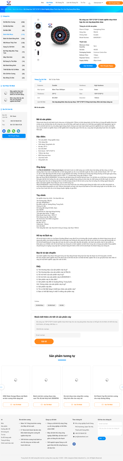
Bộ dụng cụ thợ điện (14, 61)
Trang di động (5, 440)
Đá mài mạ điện (14, 26)
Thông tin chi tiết (40, 79)
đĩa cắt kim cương (14, 74)
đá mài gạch (51, 305)
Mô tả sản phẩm (54, 79)
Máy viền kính (14, 57)
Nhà (2, 423)
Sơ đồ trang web (6, 437)
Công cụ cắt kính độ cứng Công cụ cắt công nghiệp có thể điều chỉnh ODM (57, 426)
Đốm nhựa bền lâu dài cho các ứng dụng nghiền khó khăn (17, 99)
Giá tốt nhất (88, 66)
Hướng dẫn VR (5, 429)
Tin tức (3, 434)
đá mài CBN (14, 30)
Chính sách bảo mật (7, 443)
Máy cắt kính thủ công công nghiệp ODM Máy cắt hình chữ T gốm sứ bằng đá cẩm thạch (57, 435)
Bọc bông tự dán (14, 78)
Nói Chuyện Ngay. (114, 3)
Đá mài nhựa (39, 305)
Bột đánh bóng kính (14, 66)
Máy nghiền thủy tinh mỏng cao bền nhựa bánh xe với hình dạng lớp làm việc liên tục (17, 92)
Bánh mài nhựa (14, 35)
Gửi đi (44, 341)
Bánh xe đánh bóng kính (14, 39)
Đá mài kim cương (14, 22)
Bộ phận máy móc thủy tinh (14, 52)
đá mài (61, 305)
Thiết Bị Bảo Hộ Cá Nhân (14, 70)
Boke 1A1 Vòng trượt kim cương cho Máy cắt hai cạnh (31, 425)
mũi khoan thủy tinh (14, 43)
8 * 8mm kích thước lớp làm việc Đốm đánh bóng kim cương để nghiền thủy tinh (31, 432)
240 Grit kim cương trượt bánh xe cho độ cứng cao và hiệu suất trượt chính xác (31, 442)
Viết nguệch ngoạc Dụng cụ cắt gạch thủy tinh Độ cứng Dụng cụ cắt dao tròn (57, 445)
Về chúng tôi (5, 432)
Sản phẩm (4, 426)
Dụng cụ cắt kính (14, 47)
